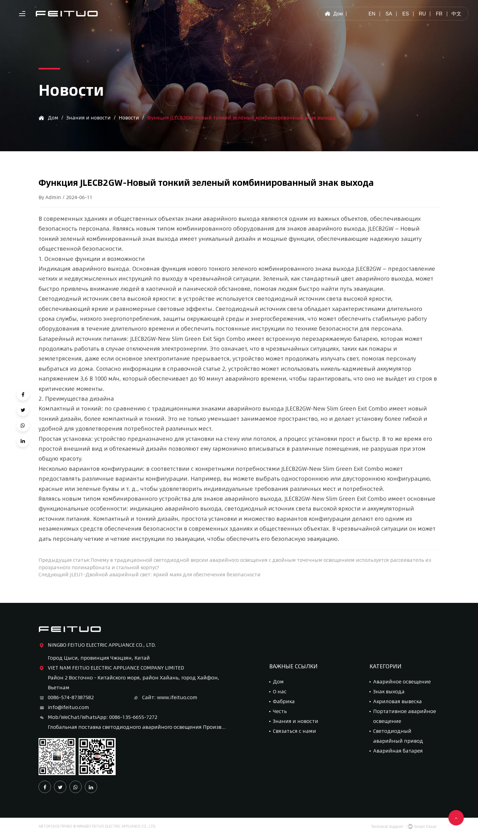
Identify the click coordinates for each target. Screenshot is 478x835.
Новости (130, 117)
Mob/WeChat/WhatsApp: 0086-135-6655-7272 (98, 717)
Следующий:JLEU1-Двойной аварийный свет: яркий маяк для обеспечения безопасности (151, 574)
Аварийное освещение (402, 682)
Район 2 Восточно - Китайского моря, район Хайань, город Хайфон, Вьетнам (133, 682)
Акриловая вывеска (397, 701)
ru (422, 13)
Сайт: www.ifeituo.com (165, 698)
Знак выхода (389, 691)
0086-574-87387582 (66, 698)
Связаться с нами (294, 731)
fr (439, 13)
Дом (334, 13)
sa (388, 13)
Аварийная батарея (398, 751)
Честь (280, 711)
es (405, 13)
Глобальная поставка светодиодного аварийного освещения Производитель (137, 727)
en (372, 13)
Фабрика (284, 701)
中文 (456, 13)
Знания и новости (89, 117)
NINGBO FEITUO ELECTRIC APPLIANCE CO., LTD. (97, 645)
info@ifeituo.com (64, 707)
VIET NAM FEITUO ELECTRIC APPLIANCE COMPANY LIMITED (111, 668)
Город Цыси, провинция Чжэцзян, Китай (99, 658)
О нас (279, 691)
